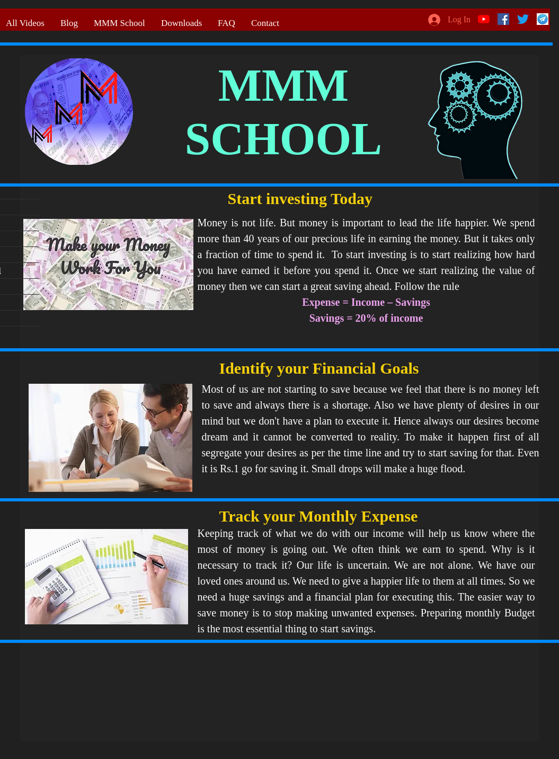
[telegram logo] (542, 19)
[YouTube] (484, 19)
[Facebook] (503, 19)
